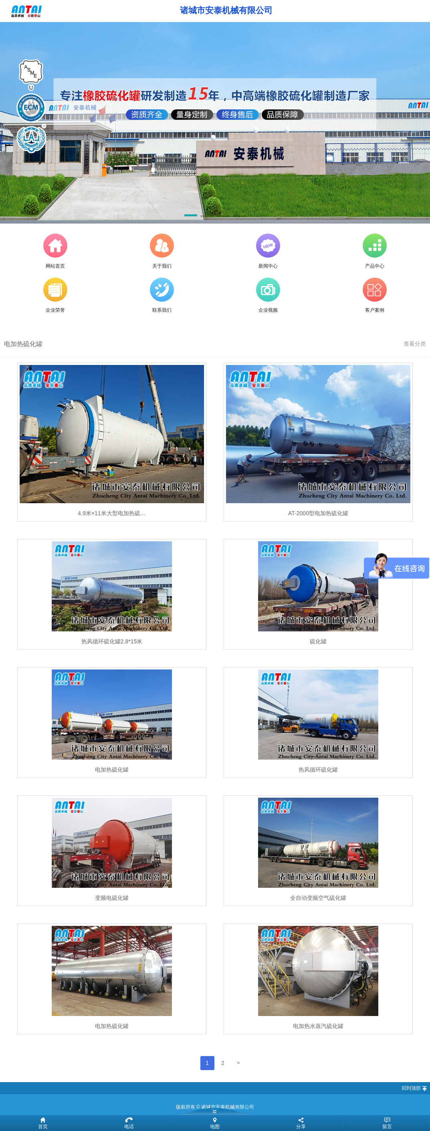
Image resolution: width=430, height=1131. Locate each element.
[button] (190, 216)
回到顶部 (411, 1088)
